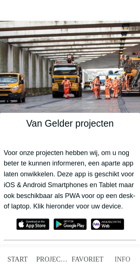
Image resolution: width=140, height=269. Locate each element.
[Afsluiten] (10, 10)
